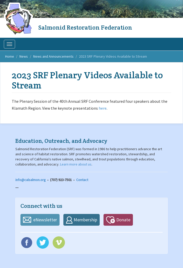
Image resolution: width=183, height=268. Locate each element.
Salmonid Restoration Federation (85, 27)
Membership (85, 220)
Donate (123, 220)
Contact (82, 179)
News (23, 56)
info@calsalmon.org (30, 179)
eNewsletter (45, 220)
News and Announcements (53, 56)
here (103, 108)
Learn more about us (76, 164)
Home (9, 56)
